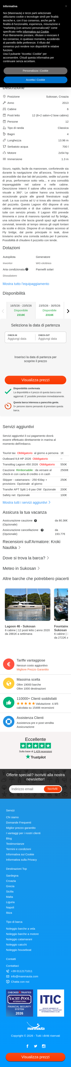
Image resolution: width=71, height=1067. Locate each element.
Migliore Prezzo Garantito (33, 669)
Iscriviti (53, 789)
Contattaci (12, 965)
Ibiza (9, 912)
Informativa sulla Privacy (21, 859)
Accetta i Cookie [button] (35, 79)
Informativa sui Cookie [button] (36, 31)
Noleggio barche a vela (20, 928)
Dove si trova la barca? (26, 558)
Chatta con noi (17, 981)
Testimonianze (15, 843)
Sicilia (9, 891)
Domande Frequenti (18, 822)
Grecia (10, 886)
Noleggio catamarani (19, 939)
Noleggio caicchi (16, 944)
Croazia (11, 880)
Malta (9, 896)
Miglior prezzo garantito (21, 827)
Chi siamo (12, 817)
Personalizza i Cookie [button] (35, 70)
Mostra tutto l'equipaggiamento (26, 284)
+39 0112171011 (19, 971)
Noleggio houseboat (18, 949)
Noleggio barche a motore (22, 933)
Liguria (10, 902)
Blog (9, 838)
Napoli (10, 907)
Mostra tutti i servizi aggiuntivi (27, 502)
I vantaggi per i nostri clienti (23, 833)
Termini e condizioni (18, 849)
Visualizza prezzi (35, 380)
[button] (66, 6)
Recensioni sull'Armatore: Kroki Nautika (31, 544)
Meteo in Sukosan (21, 568)
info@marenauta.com (22, 976)
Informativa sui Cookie (20, 854)
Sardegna (12, 875)
